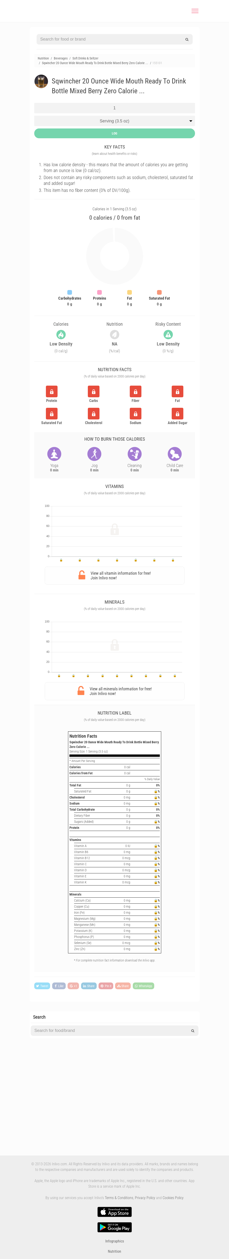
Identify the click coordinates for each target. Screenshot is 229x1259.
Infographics (114, 1241)
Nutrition (114, 1251)
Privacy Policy (145, 1198)
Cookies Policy (173, 1198)
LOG (114, 133)
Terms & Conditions (119, 1198)
